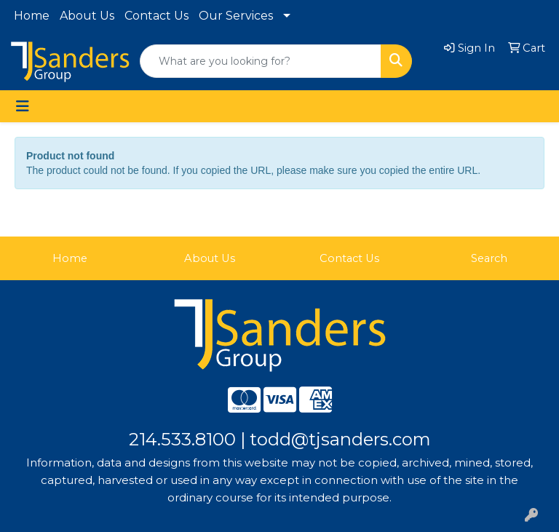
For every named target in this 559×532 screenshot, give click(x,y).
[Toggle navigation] (22, 106)
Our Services (236, 16)
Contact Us (156, 16)
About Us (87, 16)
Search (489, 258)
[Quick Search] (260, 61)
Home (31, 16)
